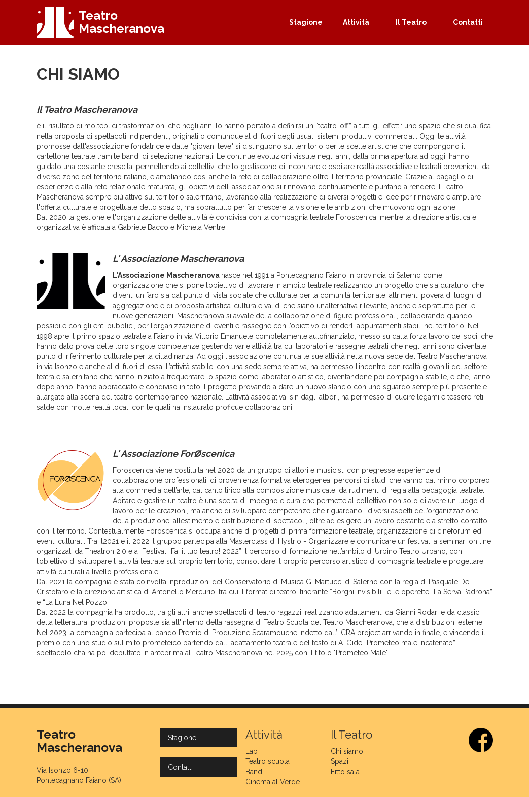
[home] (101, 22)
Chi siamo (347, 751)
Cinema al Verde (272, 782)
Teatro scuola (267, 761)
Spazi (339, 761)
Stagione (306, 22)
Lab (251, 751)
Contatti (468, 22)
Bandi (254, 772)
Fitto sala (345, 772)
